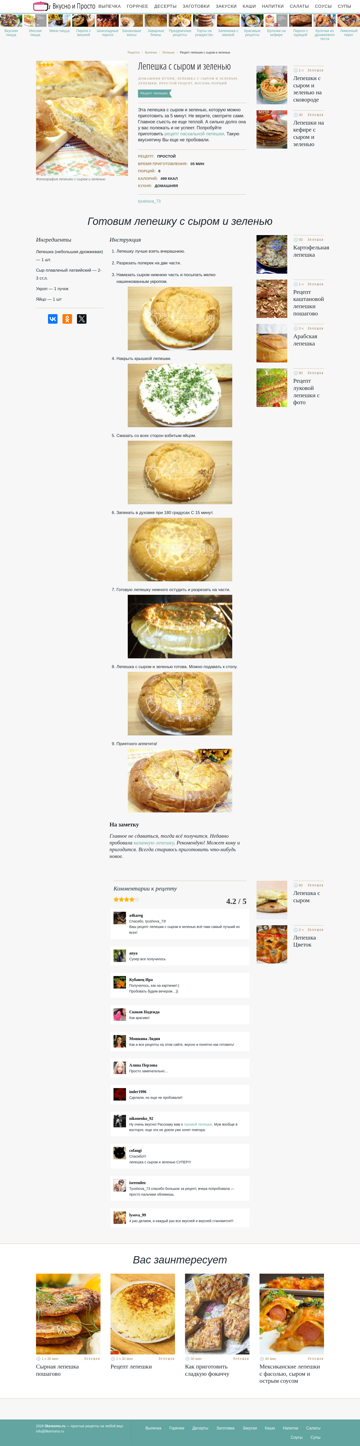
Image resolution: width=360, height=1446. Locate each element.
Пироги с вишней (83, 33)
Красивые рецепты (252, 33)
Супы (345, 6)
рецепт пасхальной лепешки (194, 133)
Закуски (226, 6)
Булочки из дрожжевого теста (325, 35)
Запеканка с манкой (228, 33)
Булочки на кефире (276, 33)
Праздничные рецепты (180, 33)
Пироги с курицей (300, 33)
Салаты (299, 6)
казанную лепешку (154, 843)
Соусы (323, 6)
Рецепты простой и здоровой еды (64, 6)
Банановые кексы (131, 33)
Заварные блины (156, 33)
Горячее (137, 6)
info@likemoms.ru (50, 1431)
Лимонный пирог (349, 33)
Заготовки (196, 6)
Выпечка (109, 6)
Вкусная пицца (11, 33)
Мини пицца (59, 31)
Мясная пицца (35, 33)
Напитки (273, 6)
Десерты (165, 6)
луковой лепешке (198, 1124)
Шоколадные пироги (107, 33)
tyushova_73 (149, 201)
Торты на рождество (204, 33)
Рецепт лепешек (154, 93)
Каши (249, 6)
